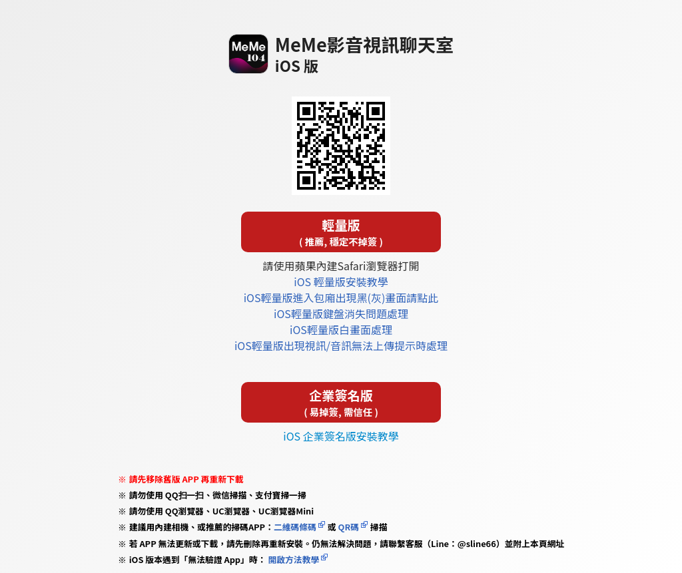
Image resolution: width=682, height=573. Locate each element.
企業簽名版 (341, 402)
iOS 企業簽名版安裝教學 (340, 436)
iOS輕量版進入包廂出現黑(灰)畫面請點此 (341, 297)
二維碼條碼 (295, 526)
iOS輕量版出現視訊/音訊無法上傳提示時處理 (341, 345)
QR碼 (348, 526)
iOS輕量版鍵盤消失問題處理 (341, 313)
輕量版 (341, 232)
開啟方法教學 (293, 559)
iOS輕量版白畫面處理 (341, 329)
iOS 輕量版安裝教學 (341, 281)
